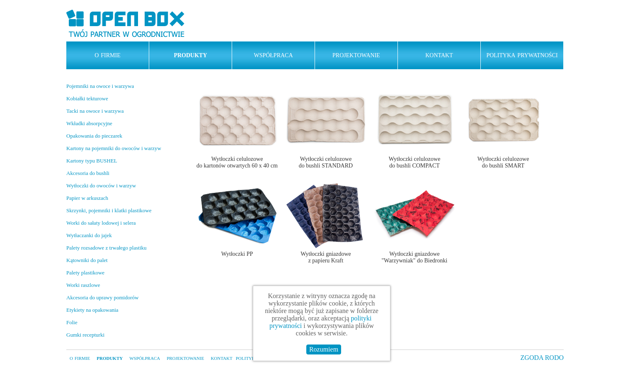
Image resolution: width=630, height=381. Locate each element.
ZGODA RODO (542, 357)
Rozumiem (323, 349)
